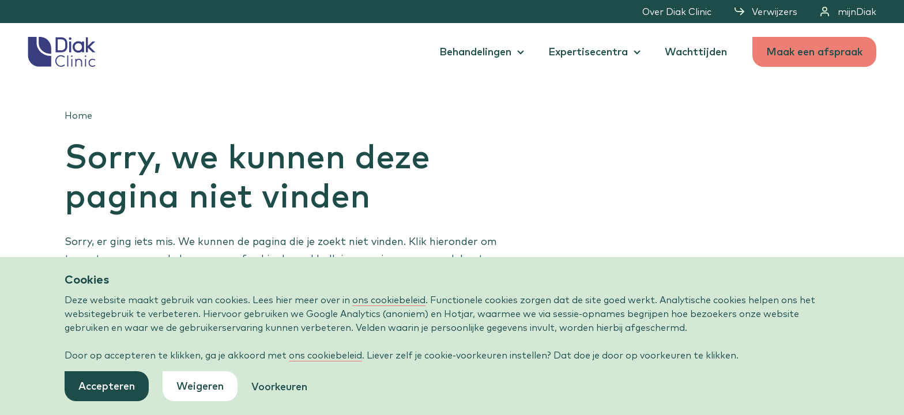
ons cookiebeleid (388, 299)
